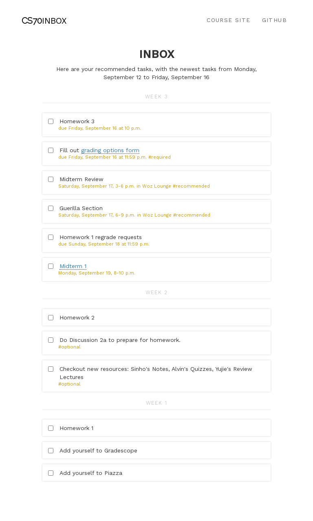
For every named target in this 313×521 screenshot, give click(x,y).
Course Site (228, 20)
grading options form (110, 150)
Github (274, 20)
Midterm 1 (73, 266)
